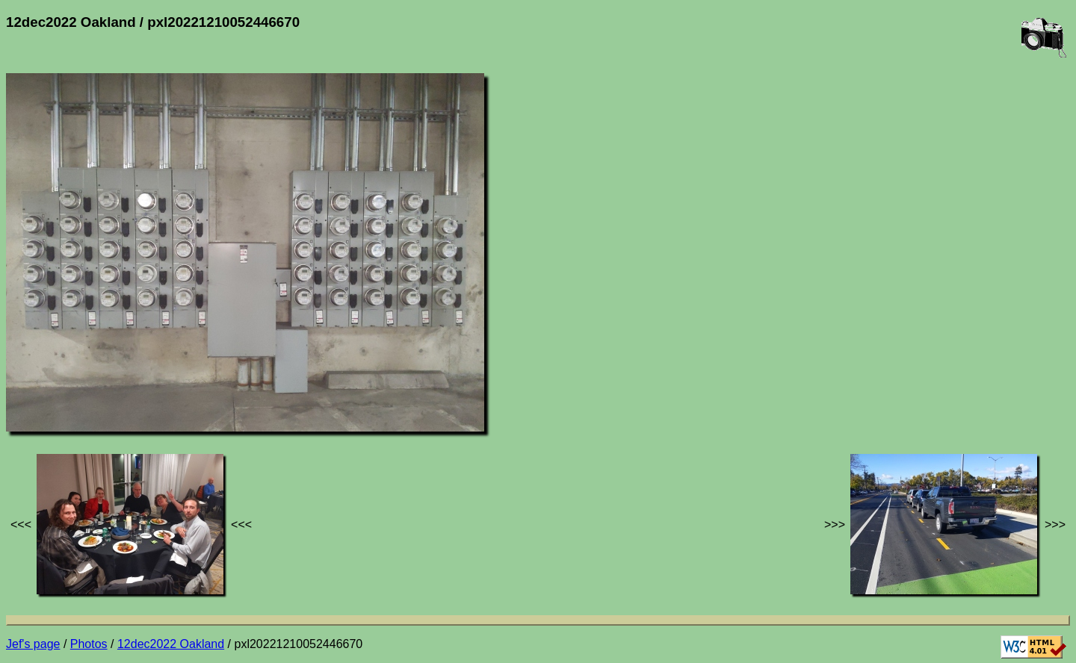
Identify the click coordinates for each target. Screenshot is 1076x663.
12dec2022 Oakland (170, 644)
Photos (89, 644)
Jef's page (33, 644)
